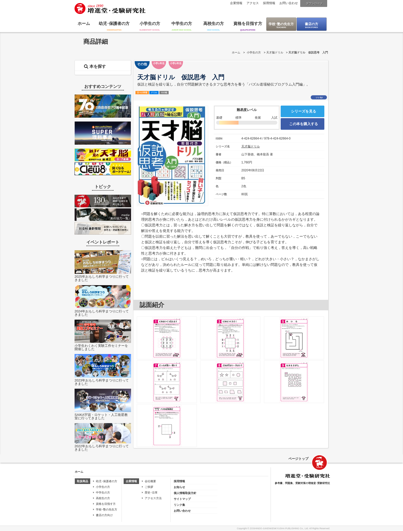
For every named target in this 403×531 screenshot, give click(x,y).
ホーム (84, 23)
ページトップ (298, 459)
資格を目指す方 (247, 23)
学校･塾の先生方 (281, 24)
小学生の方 (150, 23)
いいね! (319, 97)
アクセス (252, 3)
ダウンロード (314, 3)
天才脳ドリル (274, 52)
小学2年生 (175, 63)
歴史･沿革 (151, 492)
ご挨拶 (149, 486)
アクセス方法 (153, 498)
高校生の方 (213, 23)
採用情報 (269, 3)
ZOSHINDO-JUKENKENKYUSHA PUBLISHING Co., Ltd (279, 528)
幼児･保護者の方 (114, 23)
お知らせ (179, 487)
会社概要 (150, 481)
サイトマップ (182, 498)
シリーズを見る (303, 111)
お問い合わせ (288, 3)
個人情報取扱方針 (185, 493)
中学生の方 (181, 23)
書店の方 (311, 24)
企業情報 (236, 3)
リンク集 (179, 504)
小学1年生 (158, 63)
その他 (142, 64)
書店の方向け (104, 515)
